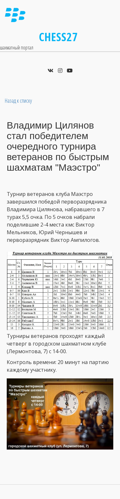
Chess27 (58, 37)
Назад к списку (18, 100)
